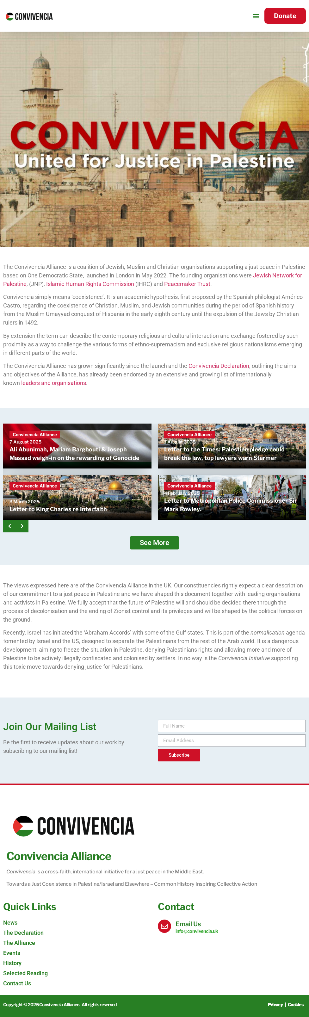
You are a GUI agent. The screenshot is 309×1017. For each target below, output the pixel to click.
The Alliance (19, 942)
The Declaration (23, 932)
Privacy (275, 1004)
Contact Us (17, 983)
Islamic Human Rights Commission (90, 284)
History (12, 963)
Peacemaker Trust (187, 284)
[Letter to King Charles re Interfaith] (77, 497)
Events (11, 953)
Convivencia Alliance (35, 434)
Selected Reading (25, 973)
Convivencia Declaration (218, 366)
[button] (256, 16)
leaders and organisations (53, 383)
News (10, 922)
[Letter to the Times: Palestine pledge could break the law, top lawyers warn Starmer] (232, 446)
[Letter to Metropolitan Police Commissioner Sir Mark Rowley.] (232, 497)
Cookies (296, 1004)
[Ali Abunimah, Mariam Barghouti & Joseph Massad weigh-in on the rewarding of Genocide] (77, 446)
